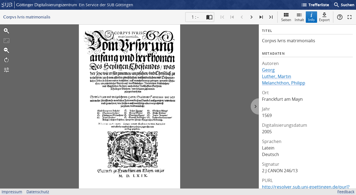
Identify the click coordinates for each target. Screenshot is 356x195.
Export (324, 17)
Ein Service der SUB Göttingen (106, 4)
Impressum (12, 191)
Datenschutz (37, 191)
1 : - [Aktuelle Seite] (195, 17)
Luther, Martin (276, 76)
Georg (268, 70)
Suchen (343, 5)
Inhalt (299, 17)
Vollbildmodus (349, 17)
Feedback (345, 191)
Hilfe (340, 17)
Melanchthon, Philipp (283, 83)
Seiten (286, 17)
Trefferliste (315, 5)
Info (311, 17)
